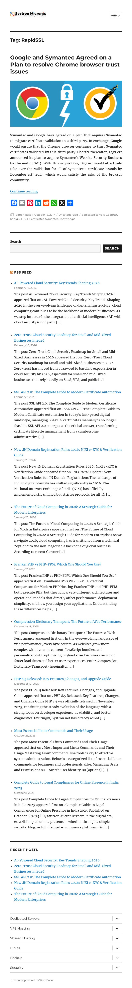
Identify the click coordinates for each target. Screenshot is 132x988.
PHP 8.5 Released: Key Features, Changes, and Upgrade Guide (62, 679)
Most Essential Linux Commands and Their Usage (53, 731)
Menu (115, 15)
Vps (72, 218)
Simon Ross (23, 214)
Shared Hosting (22, 938)
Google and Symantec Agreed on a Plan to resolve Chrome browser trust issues (65, 64)
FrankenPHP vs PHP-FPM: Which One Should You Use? (57, 564)
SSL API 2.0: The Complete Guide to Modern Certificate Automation (67, 392)
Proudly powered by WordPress (33, 980)
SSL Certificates (34, 218)
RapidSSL (16, 218)
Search (15, 241)
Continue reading (24, 191)
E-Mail (15, 948)
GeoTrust (111, 214)
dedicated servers (93, 214)
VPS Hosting (20, 928)
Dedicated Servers (25, 919)
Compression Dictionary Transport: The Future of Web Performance (68, 622)
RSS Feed (23, 272)
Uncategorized (68, 214)
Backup (16, 958)
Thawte (64, 218)
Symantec (51, 218)
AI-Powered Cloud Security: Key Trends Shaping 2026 (57, 283)
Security (16, 968)
